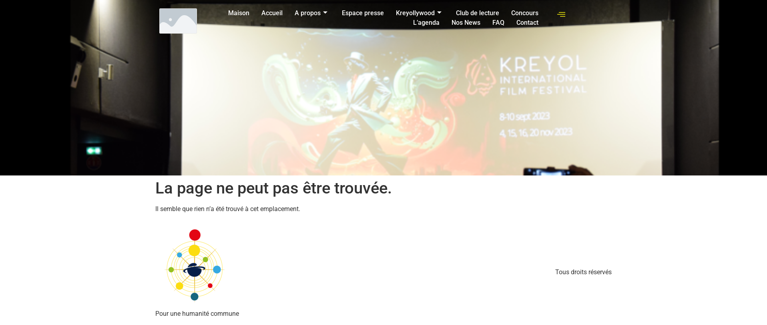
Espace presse (363, 13)
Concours (524, 13)
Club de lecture (477, 13)
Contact (527, 22)
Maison (238, 13)
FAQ (498, 22)
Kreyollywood (419, 13)
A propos (311, 13)
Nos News (466, 22)
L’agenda (426, 22)
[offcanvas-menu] (561, 14)
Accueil (272, 13)
